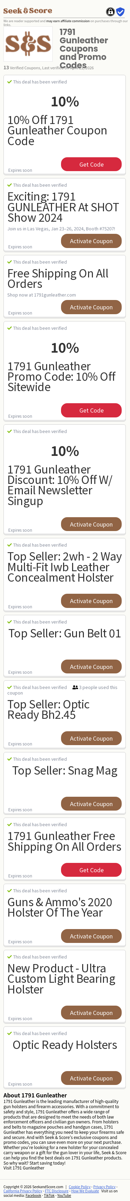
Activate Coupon (91, 241)
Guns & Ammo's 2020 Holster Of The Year (59, 906)
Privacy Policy (104, 1186)
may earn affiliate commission (67, 21)
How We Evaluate (85, 1190)
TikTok (49, 1195)
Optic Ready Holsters (64, 1044)
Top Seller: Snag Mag (65, 770)
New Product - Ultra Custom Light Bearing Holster (61, 978)
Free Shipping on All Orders (57, 278)
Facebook (33, 1195)
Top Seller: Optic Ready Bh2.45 (48, 708)
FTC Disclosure (57, 1190)
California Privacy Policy (22, 1190)
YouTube (64, 1195)
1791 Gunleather (28, 1168)
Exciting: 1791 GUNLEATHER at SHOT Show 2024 (63, 206)
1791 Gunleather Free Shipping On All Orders (64, 840)
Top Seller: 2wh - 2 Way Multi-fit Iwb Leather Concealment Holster (64, 566)
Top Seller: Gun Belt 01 (64, 632)
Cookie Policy (80, 1186)
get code (91, 164)
